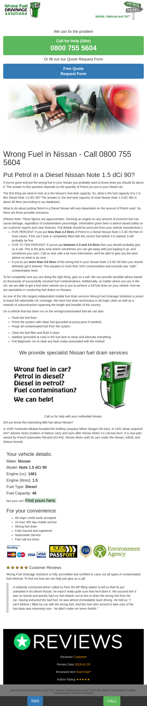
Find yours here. (40, 500)
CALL (112, 701)
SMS (35, 701)
